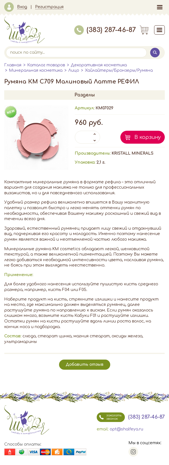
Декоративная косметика (99, 65)
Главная (12, 65)
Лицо (73, 70)
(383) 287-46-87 (105, 30)
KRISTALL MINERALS (133, 153)
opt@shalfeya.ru (126, 429)
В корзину (147, 137)
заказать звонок (109, 417)
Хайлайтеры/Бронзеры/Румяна (119, 70)
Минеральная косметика (35, 70)
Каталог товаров (46, 65)
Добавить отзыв (84, 364)
